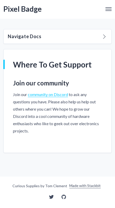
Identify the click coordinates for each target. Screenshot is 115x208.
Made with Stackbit (85, 186)
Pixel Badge (22, 9)
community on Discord (48, 94)
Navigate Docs (56, 36)
